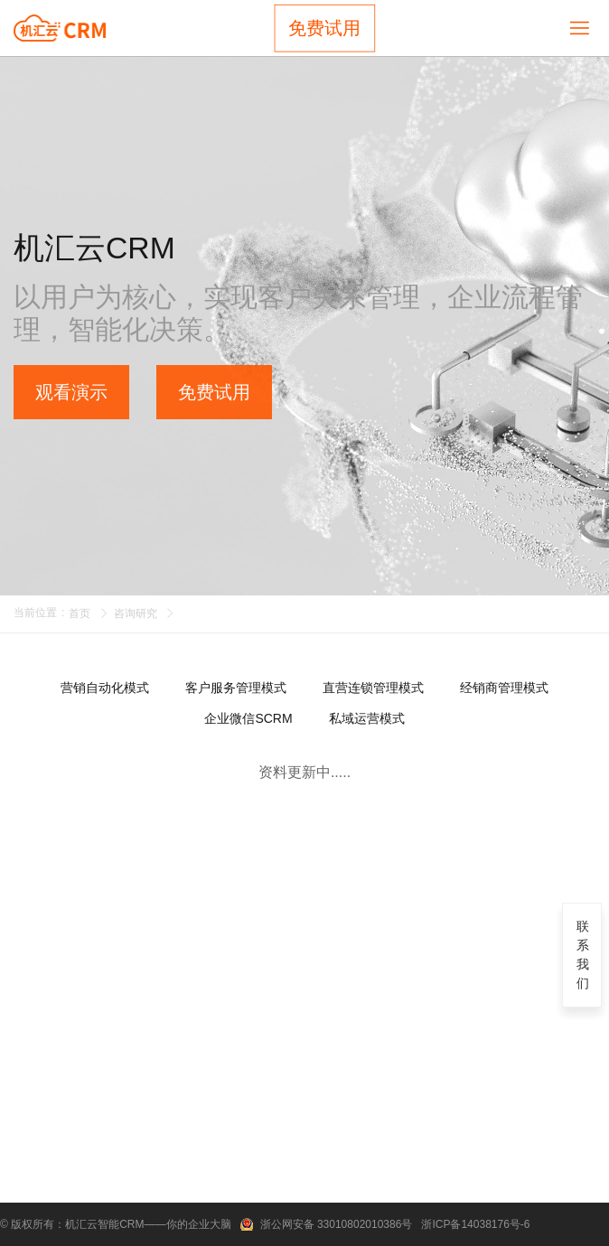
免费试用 (324, 28)
